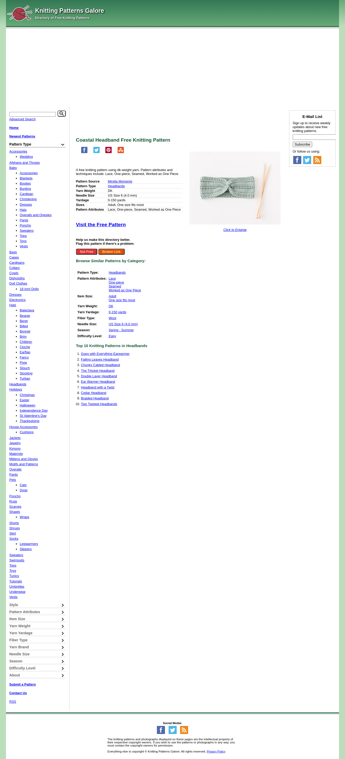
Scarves (15, 507)
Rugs (13, 501)
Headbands (116, 186)
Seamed (115, 286)
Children (26, 342)
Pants (24, 220)
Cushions (27, 432)
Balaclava (27, 310)
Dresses (26, 204)
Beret (24, 321)
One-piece (116, 282)
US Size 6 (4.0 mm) (123, 324)
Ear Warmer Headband (98, 382)
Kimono (15, 448)
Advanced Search (22, 119)
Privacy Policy (216, 751)
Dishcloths (17, 278)
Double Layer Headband (99, 376)
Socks (13, 539)
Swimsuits (16, 560)
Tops (23, 236)
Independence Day (34, 410)
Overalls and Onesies (36, 215)
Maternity (16, 454)
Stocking (26, 373)
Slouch (25, 368)
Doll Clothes (18, 283)
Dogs (24, 490)
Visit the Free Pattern (101, 224)
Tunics (14, 576)
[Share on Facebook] (84, 152)
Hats (23, 210)
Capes (14, 257)
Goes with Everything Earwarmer (105, 354)
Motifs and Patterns (23, 464)
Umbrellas (16, 586)
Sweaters (27, 231)
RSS (12, 702)
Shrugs (14, 528)
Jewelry (15, 443)
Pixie (23, 363)
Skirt (12, 533)
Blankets (26, 178)
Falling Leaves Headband (100, 359)
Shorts (14, 523)
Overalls (15, 469)
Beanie (25, 316)
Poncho (25, 225)
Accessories (18, 151)
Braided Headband (95, 398)
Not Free (86, 252)
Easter (24, 400)
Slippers (26, 549)
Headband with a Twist (97, 387)
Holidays (15, 389)
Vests (24, 246)
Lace (112, 278)
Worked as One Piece (125, 290)
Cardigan (26, 194)
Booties (25, 183)
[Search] (62, 113)
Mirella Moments (120, 181)
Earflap (25, 352)
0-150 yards (117, 312)
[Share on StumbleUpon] (121, 152)
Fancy (24, 357)
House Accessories (23, 427)
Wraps (24, 517)
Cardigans (16, 263)
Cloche (25, 347)
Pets (12, 480)
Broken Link (111, 252)
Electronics (17, 300)
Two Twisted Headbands (99, 404)
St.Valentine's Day (33, 416)
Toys (23, 241)
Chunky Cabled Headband (100, 365)
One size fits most (122, 300)
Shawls (14, 512)
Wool (112, 318)
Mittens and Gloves (23, 459)
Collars (14, 268)
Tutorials (15, 581)
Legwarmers (29, 544)
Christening (28, 199)
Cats (23, 485)
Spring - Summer (121, 330)
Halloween (27, 405)
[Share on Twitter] (96, 152)
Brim (23, 336)
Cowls (13, 273)
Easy (112, 336)
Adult (112, 296)
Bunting (25, 189)
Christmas (27, 395)
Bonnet (25, 331)
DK (111, 306)
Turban (25, 378)
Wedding (26, 157)
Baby (13, 168)
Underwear (17, 592)
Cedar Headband (93, 393)
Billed (24, 326)
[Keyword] (32, 114)
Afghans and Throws (24, 163)
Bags (13, 252)
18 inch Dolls (29, 289)
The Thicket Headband (97, 371)
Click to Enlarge (235, 230)
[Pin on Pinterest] (108, 152)
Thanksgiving (29, 421)
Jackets (15, 438)
